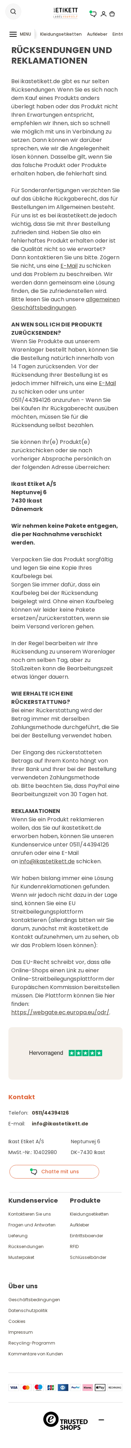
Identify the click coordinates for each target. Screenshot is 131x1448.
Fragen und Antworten (32, 1225)
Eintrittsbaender (86, 1236)
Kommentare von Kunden (35, 1354)
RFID (74, 1246)
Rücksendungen (26, 1246)
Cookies (17, 1321)
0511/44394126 (50, 1112)
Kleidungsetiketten (61, 34)
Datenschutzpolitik (28, 1310)
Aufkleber (97, 34)
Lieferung (18, 1236)
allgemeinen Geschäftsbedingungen (65, 303)
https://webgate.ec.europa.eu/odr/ (60, 1012)
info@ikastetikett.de (47, 861)
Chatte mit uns (54, 1172)
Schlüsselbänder (88, 1257)
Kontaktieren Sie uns (29, 1214)
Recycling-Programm (31, 1343)
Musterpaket (21, 1257)
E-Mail (69, 266)
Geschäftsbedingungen (34, 1300)
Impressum (20, 1332)
